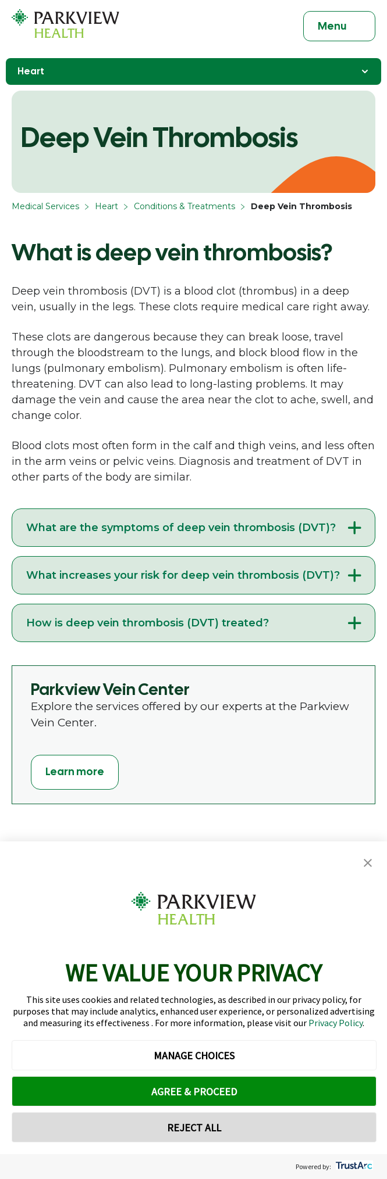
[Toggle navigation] (339, 26)
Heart (106, 206)
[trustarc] (353, 1166)
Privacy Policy (335, 1023)
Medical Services (45, 206)
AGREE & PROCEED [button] (194, 1091)
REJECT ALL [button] (194, 1127)
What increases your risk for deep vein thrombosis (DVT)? (183, 575)
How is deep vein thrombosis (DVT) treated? (147, 623)
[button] (367, 863)
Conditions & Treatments (184, 206)
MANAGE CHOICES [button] (194, 1055)
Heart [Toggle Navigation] (193, 71)
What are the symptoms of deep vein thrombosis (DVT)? (181, 527)
